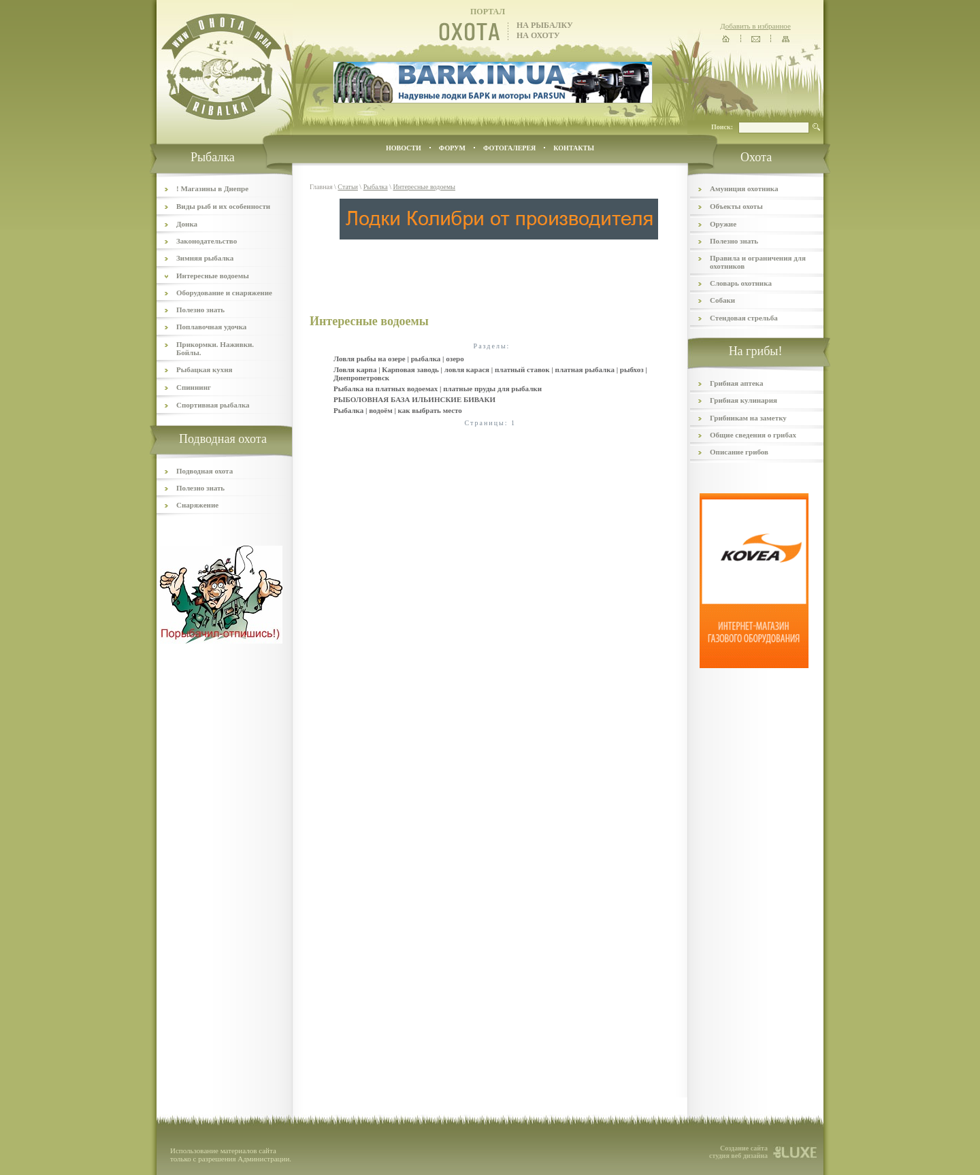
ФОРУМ (452, 148)
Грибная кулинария (743, 400)
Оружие (723, 224)
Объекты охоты (736, 206)
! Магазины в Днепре (212, 188)
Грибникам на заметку (748, 418)
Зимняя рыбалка (204, 258)
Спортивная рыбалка (213, 405)
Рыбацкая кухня (204, 369)
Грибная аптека (736, 383)
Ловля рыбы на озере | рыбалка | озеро (398, 358)
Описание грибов (739, 452)
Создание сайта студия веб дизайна (738, 1151)
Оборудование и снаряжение (224, 292)
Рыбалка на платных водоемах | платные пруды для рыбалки (437, 388)
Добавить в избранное (755, 26)
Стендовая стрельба (744, 318)
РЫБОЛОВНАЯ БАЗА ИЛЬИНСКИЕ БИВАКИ (414, 399)
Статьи (348, 187)
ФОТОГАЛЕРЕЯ (509, 148)
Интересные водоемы (212, 275)
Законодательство (206, 241)
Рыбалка (375, 187)
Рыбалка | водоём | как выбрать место (397, 410)
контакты (573, 148)
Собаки (722, 300)
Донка (186, 224)
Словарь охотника (741, 283)
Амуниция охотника (744, 188)
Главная (321, 187)
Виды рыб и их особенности (223, 206)
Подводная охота (204, 471)
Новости (403, 148)
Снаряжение (197, 505)
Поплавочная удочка (211, 326)
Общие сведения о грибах (753, 435)
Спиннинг (193, 387)
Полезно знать (200, 309)
